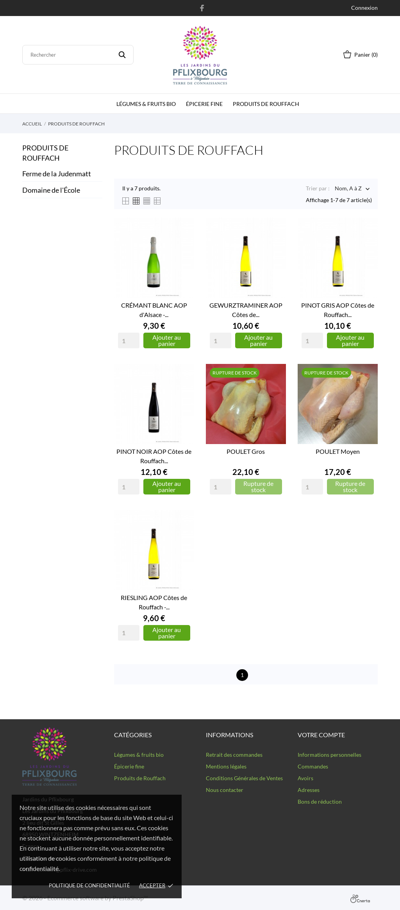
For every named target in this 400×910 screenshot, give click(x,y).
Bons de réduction (320, 801)
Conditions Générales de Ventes (244, 778)
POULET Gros (246, 451)
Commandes (313, 766)
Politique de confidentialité (89, 885)
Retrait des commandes (234, 754)
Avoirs (305, 778)
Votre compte (321, 734)
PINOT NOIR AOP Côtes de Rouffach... (153, 456)
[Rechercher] (78, 54)
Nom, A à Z (348, 189)
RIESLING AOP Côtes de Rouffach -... (154, 602)
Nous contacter (224, 789)
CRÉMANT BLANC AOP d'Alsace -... (154, 309)
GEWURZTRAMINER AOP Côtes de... (245, 309)
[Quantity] (128, 340)
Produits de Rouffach (266, 103)
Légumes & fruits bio (146, 103)
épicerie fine (204, 103)
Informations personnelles (329, 754)
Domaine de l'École (51, 190)
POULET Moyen (338, 451)
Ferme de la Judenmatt (56, 173)
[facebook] (202, 8)
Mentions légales (226, 766)
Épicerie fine (129, 766)
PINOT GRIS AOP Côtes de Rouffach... (337, 309)
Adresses (309, 789)
